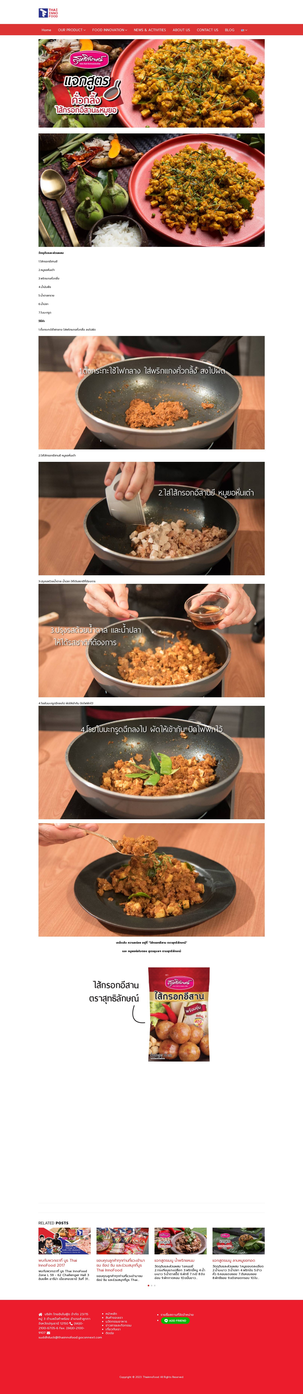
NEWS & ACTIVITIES (150, 30)
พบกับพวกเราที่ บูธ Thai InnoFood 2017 (57, 1263)
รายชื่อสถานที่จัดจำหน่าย (177, 1315)
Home (46, 30)
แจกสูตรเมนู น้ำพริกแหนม (174, 1260)
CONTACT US (207, 30)
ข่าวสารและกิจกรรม (118, 1325)
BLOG (229, 30)
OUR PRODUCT (70, 30)
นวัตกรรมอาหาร (116, 1322)
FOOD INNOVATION (108, 30)
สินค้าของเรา (114, 1318)
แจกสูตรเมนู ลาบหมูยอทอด (234, 1260)
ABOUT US (181, 30)
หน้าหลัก (111, 1314)
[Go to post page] (64, 1241)
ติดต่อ (110, 1333)
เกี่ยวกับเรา (113, 1329)
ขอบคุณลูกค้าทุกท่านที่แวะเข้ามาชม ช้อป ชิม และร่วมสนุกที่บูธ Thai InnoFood (120, 1265)
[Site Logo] (48, 13)
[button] (148, 1285)
